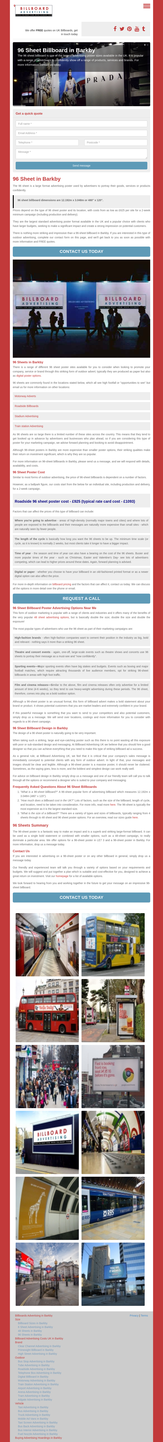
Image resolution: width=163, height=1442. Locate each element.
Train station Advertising (29, 426)
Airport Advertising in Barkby (35, 1388)
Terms (144, 1315)
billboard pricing (61, 584)
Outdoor (20, 1357)
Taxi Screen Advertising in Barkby (38, 1422)
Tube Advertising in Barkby (34, 1365)
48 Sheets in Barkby (30, 1330)
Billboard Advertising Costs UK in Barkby (39, 1338)
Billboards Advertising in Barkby (33, 1315)
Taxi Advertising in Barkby (33, 1407)
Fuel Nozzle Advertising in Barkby (38, 1434)
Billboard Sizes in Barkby (33, 1323)
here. (113, 804)
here (135, 817)
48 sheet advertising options (51, 617)
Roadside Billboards (27, 406)
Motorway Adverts (25, 396)
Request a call (81, 598)
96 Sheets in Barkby (30, 1334)
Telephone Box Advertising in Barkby (39, 1372)
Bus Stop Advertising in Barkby (36, 1361)
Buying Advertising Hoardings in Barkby (38, 1437)
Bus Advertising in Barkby (33, 1411)
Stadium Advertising (26, 416)
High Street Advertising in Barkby (37, 1353)
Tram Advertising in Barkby (34, 1395)
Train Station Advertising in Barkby (38, 1384)
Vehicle (19, 1403)
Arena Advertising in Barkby (34, 1391)
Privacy (134, 1315)
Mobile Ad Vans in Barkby (33, 1418)
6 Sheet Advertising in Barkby (35, 1327)
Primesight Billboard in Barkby (36, 1349)
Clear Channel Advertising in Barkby (39, 1346)
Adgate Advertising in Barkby (35, 1399)
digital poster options (28, 375)
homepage (62, 876)
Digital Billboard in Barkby (33, 1376)
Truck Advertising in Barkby (34, 1414)
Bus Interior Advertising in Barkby (37, 1430)
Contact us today (81, 251)
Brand (18, 1342)
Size (17, 1319)
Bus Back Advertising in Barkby (36, 1426)
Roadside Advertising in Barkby (36, 1369)
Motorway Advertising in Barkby (36, 1380)
